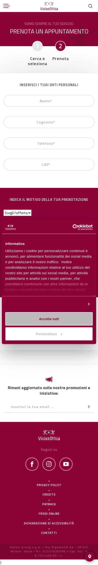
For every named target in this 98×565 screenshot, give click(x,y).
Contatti (49, 532)
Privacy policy (49, 485)
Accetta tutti (49, 319)
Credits (49, 494)
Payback (49, 504)
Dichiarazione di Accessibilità (49, 523)
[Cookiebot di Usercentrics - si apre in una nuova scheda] (72, 227)
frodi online (49, 513)
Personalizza (73, 304)
